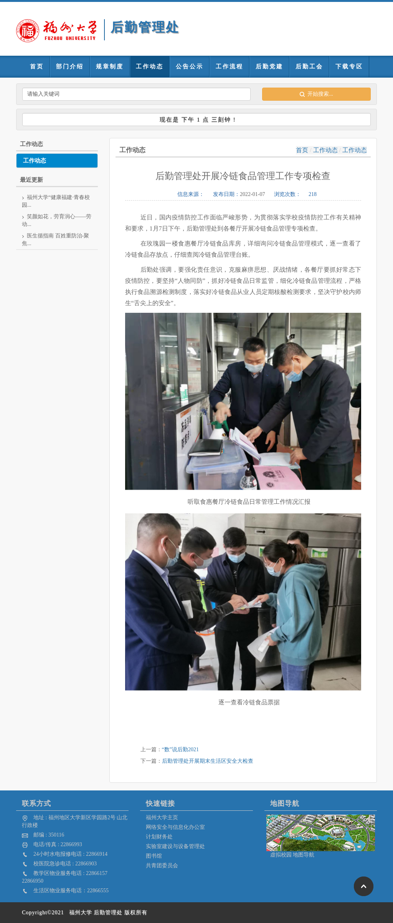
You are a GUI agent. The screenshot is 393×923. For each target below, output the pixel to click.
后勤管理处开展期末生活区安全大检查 (207, 761)
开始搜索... (316, 94)
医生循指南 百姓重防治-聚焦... (55, 239)
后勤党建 (269, 66)
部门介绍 (70, 66)
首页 (37, 66)
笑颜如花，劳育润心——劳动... (56, 220)
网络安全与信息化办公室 (175, 827)
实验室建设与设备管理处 (175, 846)
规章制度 (110, 66)
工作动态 (149, 66)
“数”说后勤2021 (180, 749)
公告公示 (189, 66)
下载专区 (349, 66)
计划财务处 (159, 837)
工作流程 (229, 66)
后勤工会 (309, 66)
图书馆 (154, 856)
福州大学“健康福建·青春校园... (56, 201)
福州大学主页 (162, 817)
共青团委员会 (162, 865)
